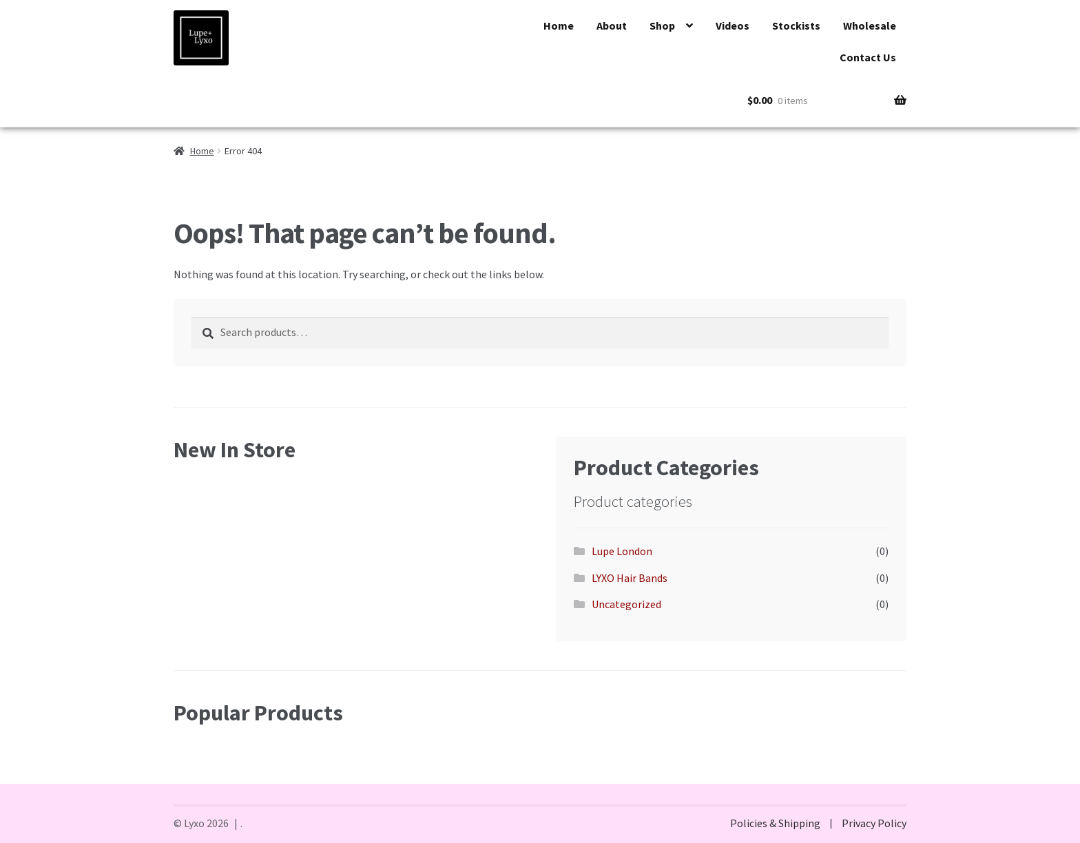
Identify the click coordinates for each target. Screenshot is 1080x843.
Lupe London (622, 551)
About (611, 25)
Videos (732, 25)
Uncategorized (626, 604)
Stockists (796, 25)
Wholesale (869, 25)
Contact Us (868, 57)
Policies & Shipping (775, 823)
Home (558, 25)
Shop (662, 25)
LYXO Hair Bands (629, 578)
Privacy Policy (874, 823)
